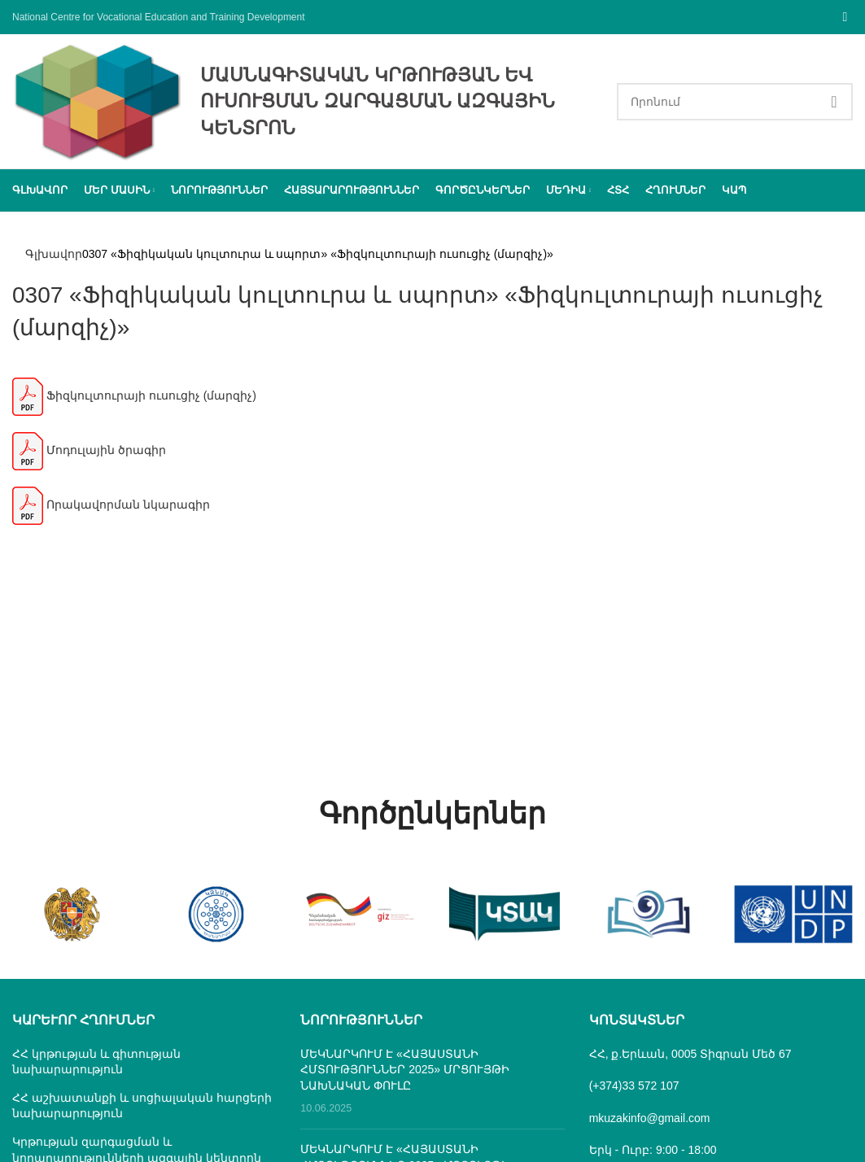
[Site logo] (98, 100)
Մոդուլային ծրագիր (89, 456)
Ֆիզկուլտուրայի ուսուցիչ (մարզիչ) (134, 402)
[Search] (735, 101)
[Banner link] (72, 914)
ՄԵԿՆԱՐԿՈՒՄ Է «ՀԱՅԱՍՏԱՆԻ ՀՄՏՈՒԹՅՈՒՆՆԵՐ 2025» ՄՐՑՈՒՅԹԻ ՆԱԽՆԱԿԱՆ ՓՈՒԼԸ (404, 1069)
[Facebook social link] (845, 16)
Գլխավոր (53, 253)
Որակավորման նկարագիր (111, 511)
